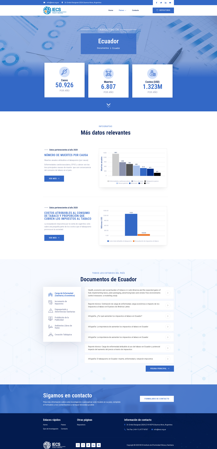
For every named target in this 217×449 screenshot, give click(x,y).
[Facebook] (83, 445)
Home (110, 10)
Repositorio (163, 10)
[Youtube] (99, 445)
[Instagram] (78, 445)
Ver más (54, 178)
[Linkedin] (93, 445)
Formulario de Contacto (157, 399)
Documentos (104, 48)
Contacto (135, 10)
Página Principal (159, 368)
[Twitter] (88, 445)
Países (122, 10)
